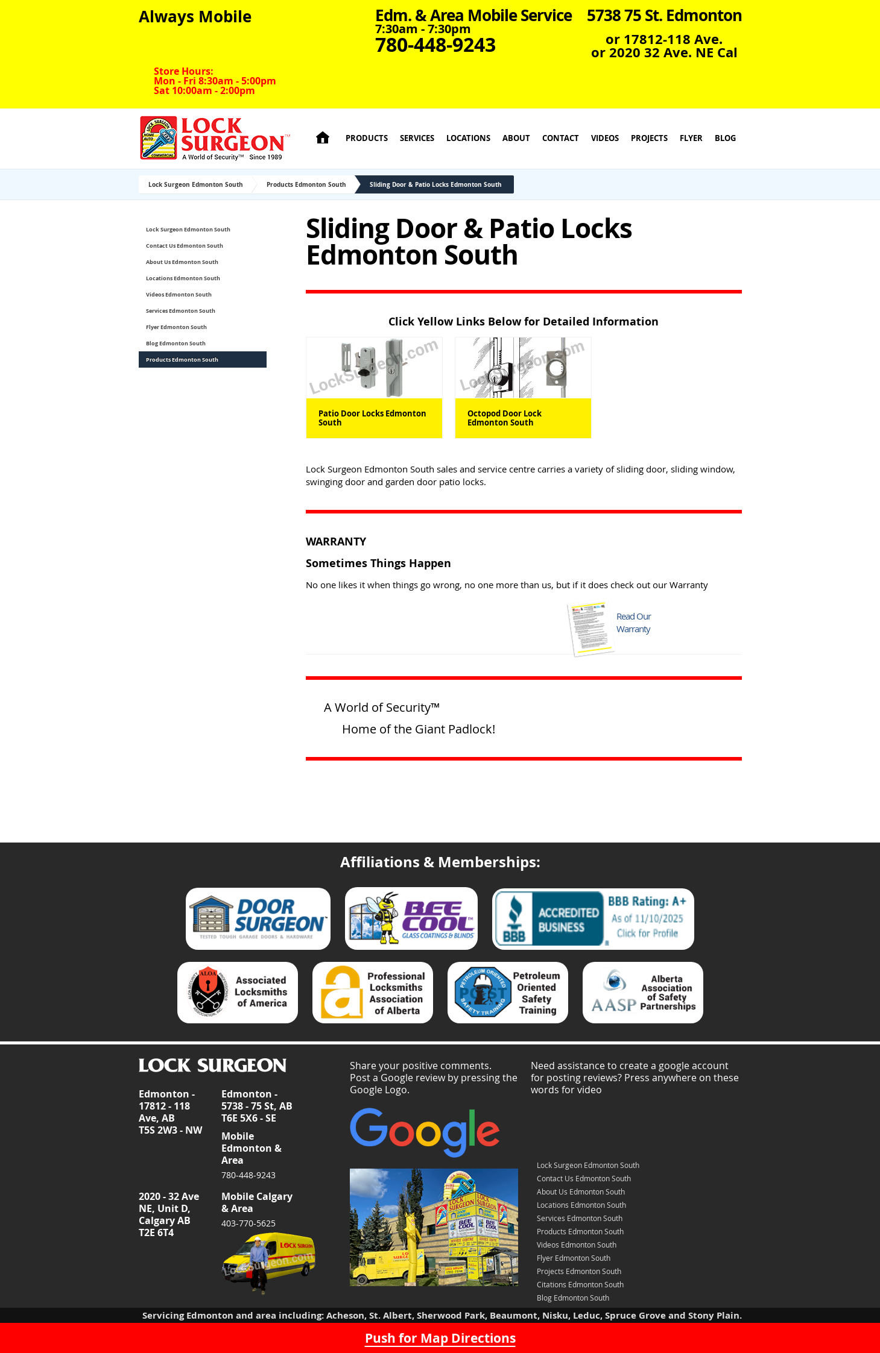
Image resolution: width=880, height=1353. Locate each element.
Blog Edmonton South (176, 343)
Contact (560, 138)
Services (417, 138)
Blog (725, 138)
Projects (649, 138)
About (516, 138)
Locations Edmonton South (183, 278)
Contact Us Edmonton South (184, 246)
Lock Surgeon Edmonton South (195, 184)
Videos (605, 138)
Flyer (691, 138)
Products (367, 138)
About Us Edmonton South (182, 262)
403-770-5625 (248, 1223)
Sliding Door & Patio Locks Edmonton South (436, 184)
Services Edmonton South (180, 311)
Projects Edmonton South (579, 1271)
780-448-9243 (248, 1175)
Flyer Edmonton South (176, 327)
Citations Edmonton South (580, 1284)
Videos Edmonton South (179, 294)
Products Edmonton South (306, 184)
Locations (468, 138)
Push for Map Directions (440, 1338)
